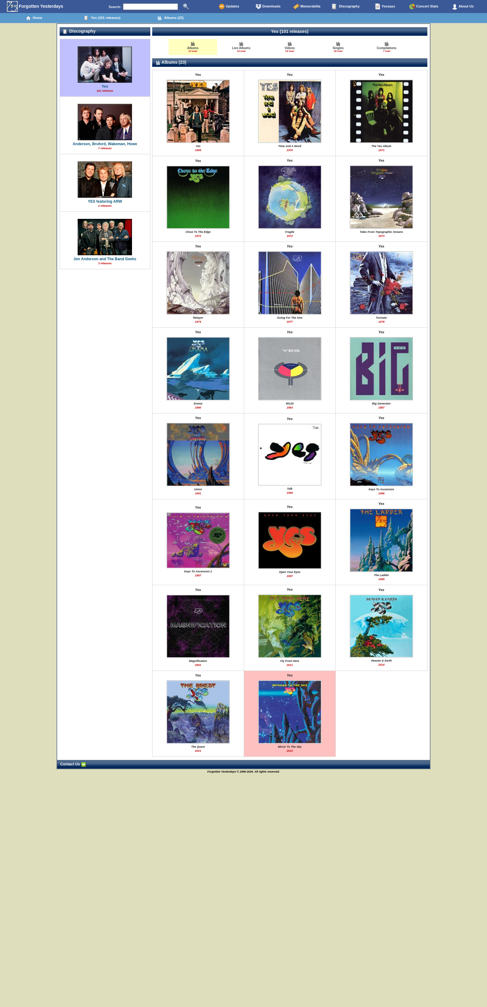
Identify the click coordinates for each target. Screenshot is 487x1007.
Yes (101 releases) (102, 18)
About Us (463, 6)
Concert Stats (424, 6)
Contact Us (73, 764)
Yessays (385, 6)
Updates (229, 6)
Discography (346, 6)
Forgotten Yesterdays (35, 6)
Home (34, 18)
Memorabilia (306, 6)
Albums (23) (170, 18)
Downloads (268, 6)
